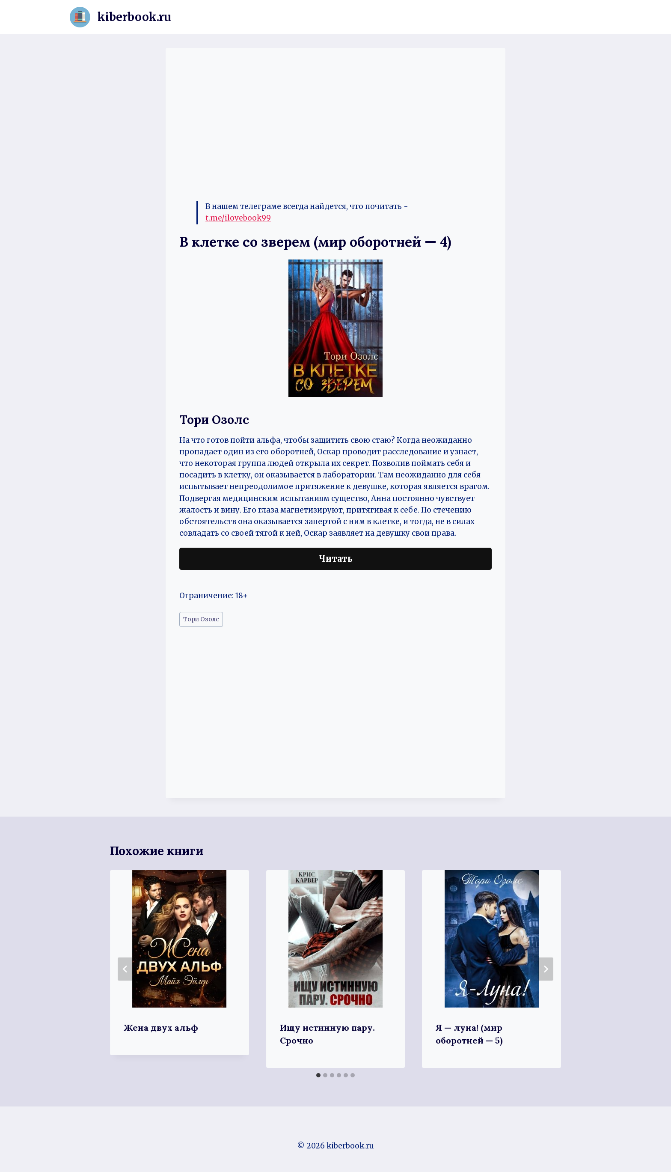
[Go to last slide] (125, 969)
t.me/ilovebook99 (238, 218)
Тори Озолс (201, 619)
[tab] (318, 1075)
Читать (336, 558)
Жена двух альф (161, 1027)
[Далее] (545, 969)
